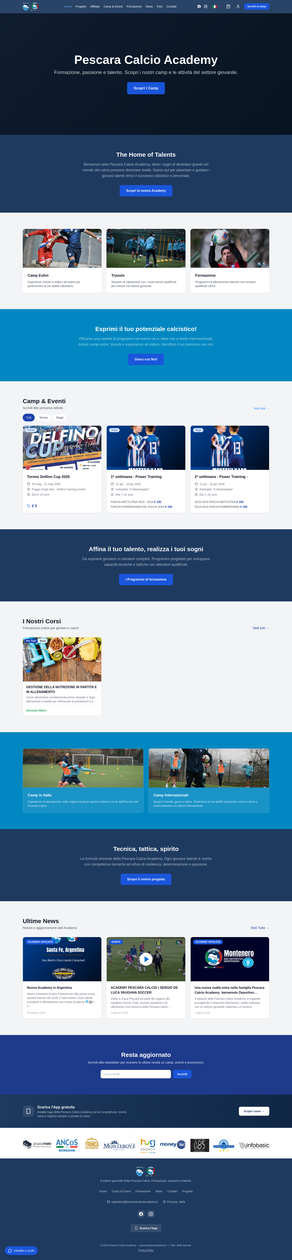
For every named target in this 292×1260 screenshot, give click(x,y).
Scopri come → (254, 1111)
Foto (160, 6)
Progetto (81, 6)
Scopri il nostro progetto (146, 879)
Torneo (43, 417)
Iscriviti (182, 1074)
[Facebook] (199, 6)
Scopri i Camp (146, 89)
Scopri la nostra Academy (146, 190)
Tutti (28, 417)
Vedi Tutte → (260, 928)
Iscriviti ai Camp (256, 6)
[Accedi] (238, 6)
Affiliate (95, 6)
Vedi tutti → (261, 408)
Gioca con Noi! (146, 359)
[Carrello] (228, 6)
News (149, 6)
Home (67, 6)
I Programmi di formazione (146, 579)
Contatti (171, 6)
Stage (60, 417)
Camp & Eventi (113, 6)
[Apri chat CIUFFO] (21, 1250)
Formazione (134, 6)
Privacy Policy (146, 1250)
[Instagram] (205, 6)
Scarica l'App (146, 1228)
